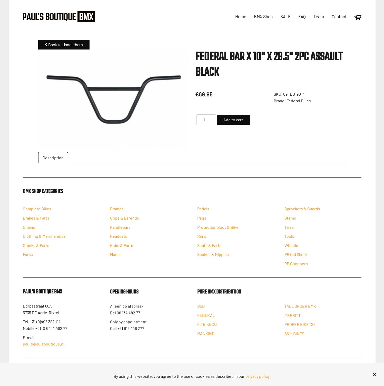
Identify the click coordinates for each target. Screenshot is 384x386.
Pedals (203, 211)
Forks (28, 257)
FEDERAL (206, 318)
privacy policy (257, 376)
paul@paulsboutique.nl (43, 346)
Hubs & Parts (121, 248)
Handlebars (120, 229)
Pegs (201, 220)
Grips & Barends (124, 220)
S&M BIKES (294, 337)
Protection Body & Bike (218, 229)
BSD (201, 309)
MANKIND (205, 336)
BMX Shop (263, 16)
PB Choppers (296, 266)
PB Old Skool (295, 257)
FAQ (302, 16)
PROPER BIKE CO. (300, 328)
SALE (285, 16)
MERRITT (292, 319)
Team (318, 16)
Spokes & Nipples (213, 257)
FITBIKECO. (207, 327)
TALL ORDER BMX (300, 310)
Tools (289, 238)
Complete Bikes (37, 211)
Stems (290, 220)
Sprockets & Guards (302, 211)
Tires (289, 229)
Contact (339, 16)
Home (240, 16)
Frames (117, 211)
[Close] (374, 374)
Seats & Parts (209, 248)
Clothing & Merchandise (44, 238)
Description (53, 157)
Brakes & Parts (36, 220)
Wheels (291, 248)
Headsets (118, 238)
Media (115, 257)
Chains (29, 229)
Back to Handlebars (64, 44)
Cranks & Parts (36, 248)
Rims (201, 238)
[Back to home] (59, 16)
